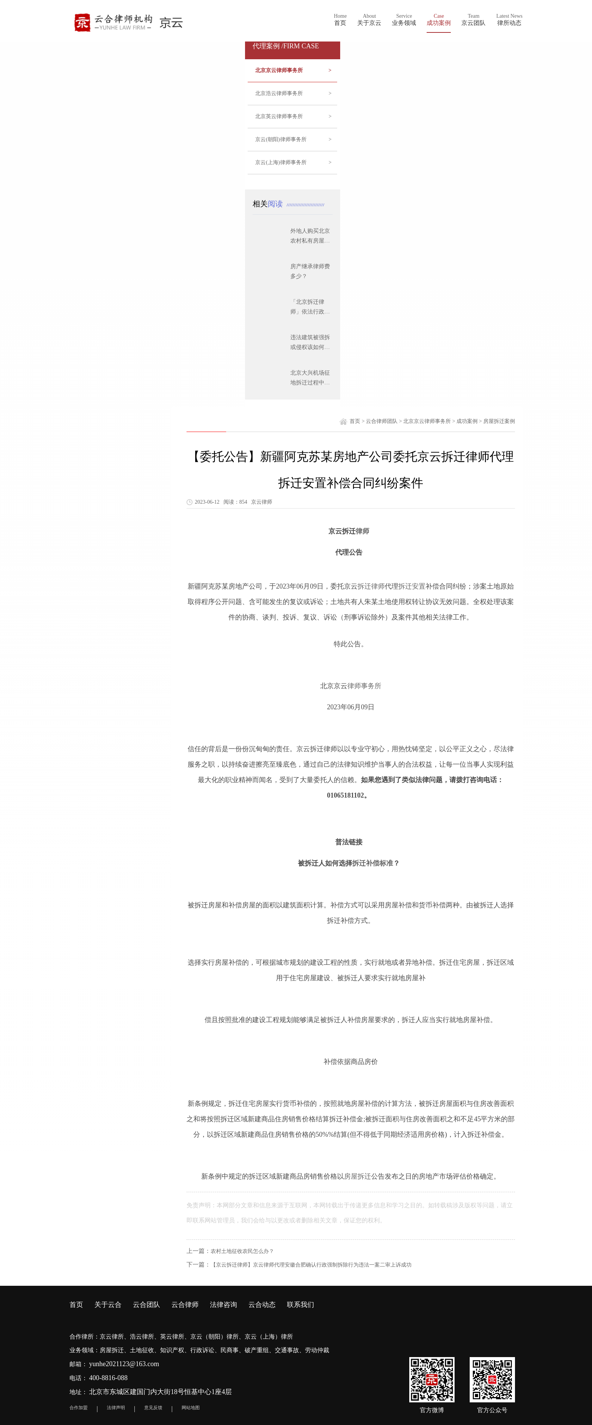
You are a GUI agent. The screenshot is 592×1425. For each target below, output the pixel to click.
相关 (270, 204)
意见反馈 (153, 1407)
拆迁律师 (371, 586)
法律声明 (116, 1407)
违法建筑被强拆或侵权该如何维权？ (310, 347)
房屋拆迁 (357, 1176)
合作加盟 (78, 1407)
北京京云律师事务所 (293, 70)
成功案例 (467, 421)
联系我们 (300, 1304)
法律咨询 (223, 1304)
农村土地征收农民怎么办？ (242, 1251)
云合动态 (262, 1304)
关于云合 (108, 1304)
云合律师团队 (382, 421)
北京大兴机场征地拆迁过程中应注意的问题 (310, 382)
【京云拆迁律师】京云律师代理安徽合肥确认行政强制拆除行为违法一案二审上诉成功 (311, 1265)
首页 (355, 421)
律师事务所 (364, 686)
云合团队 (146, 1304)
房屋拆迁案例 (499, 421)
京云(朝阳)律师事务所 (293, 139)
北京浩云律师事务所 (293, 93)
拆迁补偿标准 (372, 863)
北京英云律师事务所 (293, 116)
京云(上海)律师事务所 (293, 162)
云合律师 (185, 1304)
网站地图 (191, 1407)
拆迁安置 (412, 586)
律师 (362, 531)
